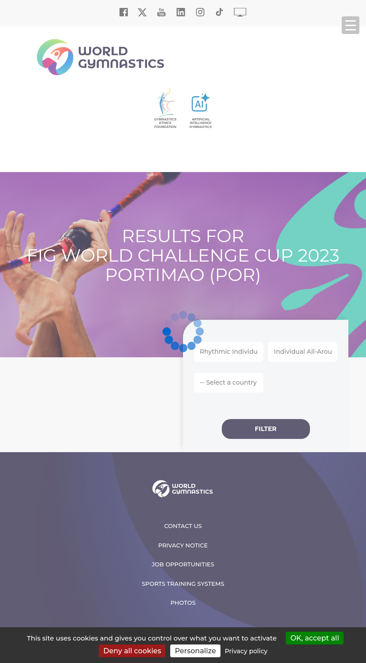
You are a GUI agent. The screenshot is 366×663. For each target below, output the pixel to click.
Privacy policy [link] (246, 651)
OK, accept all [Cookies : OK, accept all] (314, 638)
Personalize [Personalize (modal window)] (195, 651)
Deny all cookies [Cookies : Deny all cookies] (132, 651)
